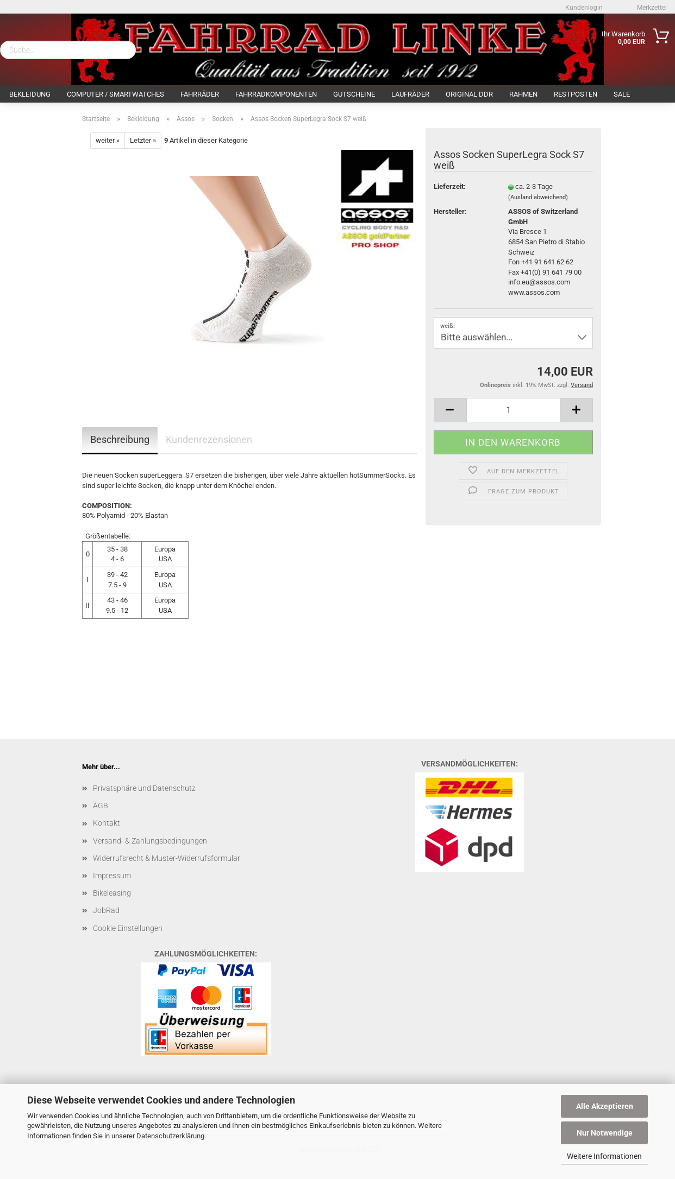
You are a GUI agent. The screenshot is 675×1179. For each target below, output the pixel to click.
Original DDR (469, 94)
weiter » (108, 140)
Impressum (112, 875)
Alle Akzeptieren (604, 1106)
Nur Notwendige (605, 1133)
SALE (622, 94)
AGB (100, 805)
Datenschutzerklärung (170, 1136)
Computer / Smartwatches (115, 94)
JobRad (106, 910)
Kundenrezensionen (209, 439)
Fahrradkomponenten (276, 94)
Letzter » (143, 140)
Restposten (575, 94)
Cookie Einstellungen (127, 928)
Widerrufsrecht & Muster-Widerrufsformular (166, 858)
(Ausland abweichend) (538, 197)
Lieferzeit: (450, 186)
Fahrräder (199, 94)
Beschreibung (119, 439)
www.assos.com (534, 292)
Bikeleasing (112, 893)
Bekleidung (30, 94)
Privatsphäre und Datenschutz (144, 788)
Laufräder (410, 94)
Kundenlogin (583, 7)
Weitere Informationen (604, 1156)
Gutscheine (354, 94)
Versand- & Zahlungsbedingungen (150, 840)
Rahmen (523, 94)
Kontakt (106, 823)
